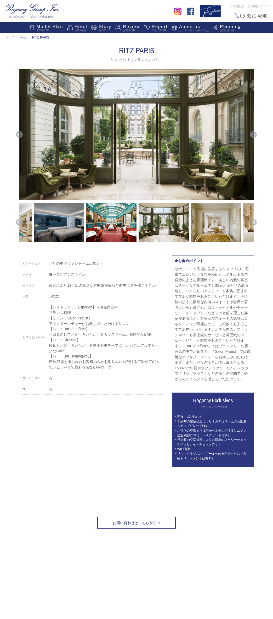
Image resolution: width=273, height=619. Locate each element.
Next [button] (253, 135)
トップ (10, 37)
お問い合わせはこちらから (136, 522)
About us (193, 28)
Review (131, 28)
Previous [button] (19, 135)
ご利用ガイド (258, 6)
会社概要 (237, 6)
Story (105, 28)
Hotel (81, 28)
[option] (136, 134)
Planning (230, 28)
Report (160, 28)
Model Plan (49, 28)
